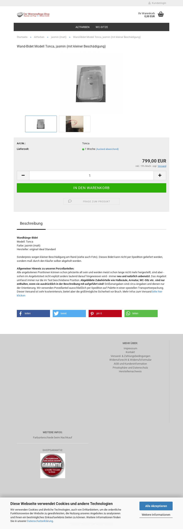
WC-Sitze (102, 27)
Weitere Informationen (156, 514)
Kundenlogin (157, 3)
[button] (33, 313)
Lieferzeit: (23, 148)
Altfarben (82, 27)
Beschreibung (31, 223)
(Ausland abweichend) (107, 149)
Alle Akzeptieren (156, 506)
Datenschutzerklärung (40, 521)
